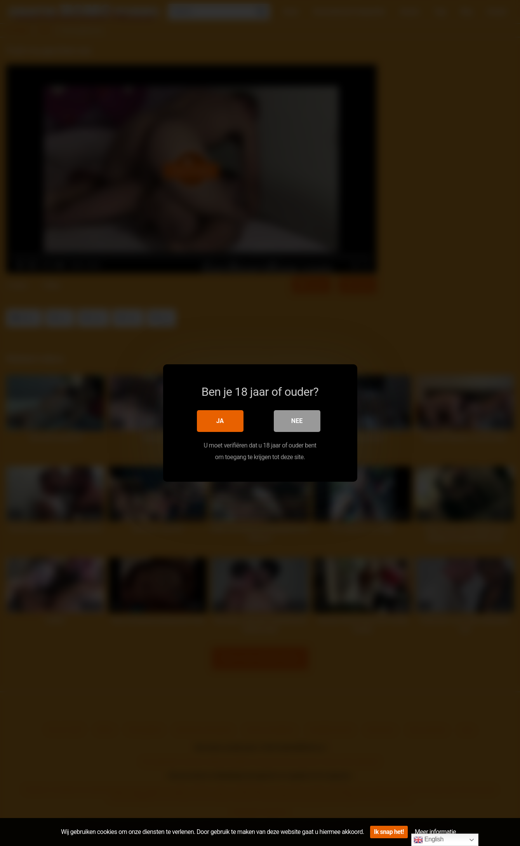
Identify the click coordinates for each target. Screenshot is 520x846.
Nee (297, 421)
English (428, 839)
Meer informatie (435, 832)
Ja (220, 421)
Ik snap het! (389, 832)
